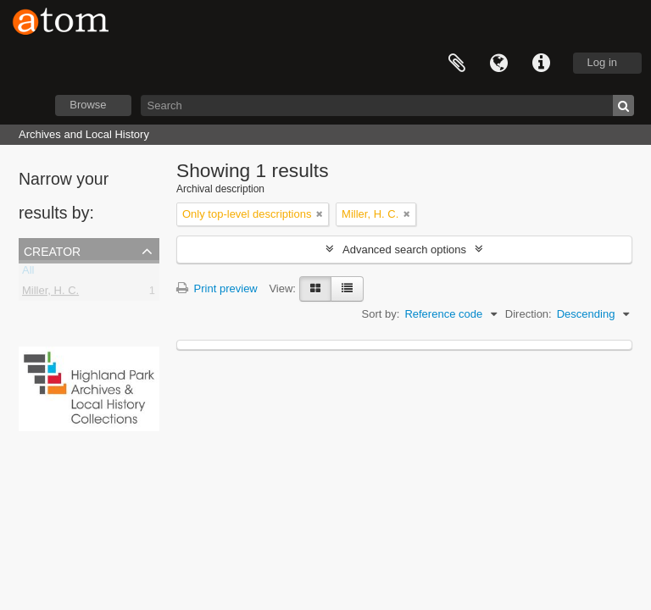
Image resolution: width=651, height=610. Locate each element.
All (28, 273)
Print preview (217, 288)
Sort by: (381, 314)
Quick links (541, 63)
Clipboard (457, 63)
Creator (52, 250)
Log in (602, 62)
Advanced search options (404, 249)
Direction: (528, 314)
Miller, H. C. (50, 293)
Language (499, 63)
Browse (88, 104)
